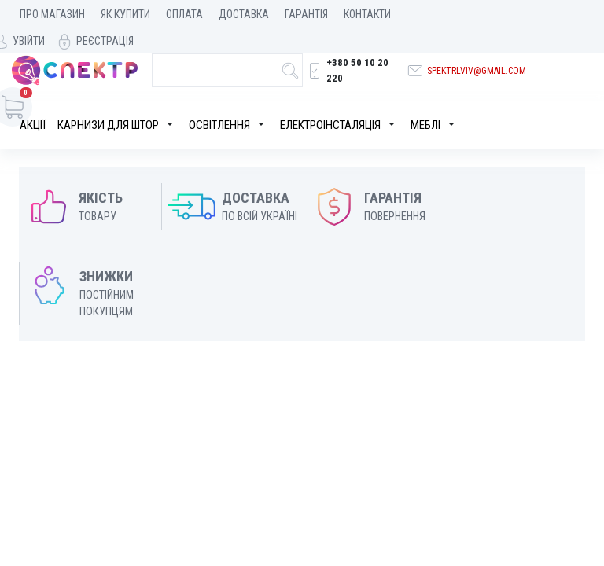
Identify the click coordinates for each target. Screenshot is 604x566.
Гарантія (306, 14)
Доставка (244, 14)
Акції (33, 101)
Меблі (425, 101)
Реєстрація (555, 14)
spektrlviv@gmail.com (475, 52)
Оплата (184, 14)
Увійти (479, 14)
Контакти (367, 14)
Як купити (125, 14)
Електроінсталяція (330, 101)
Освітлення (219, 101)
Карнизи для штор (108, 101)
